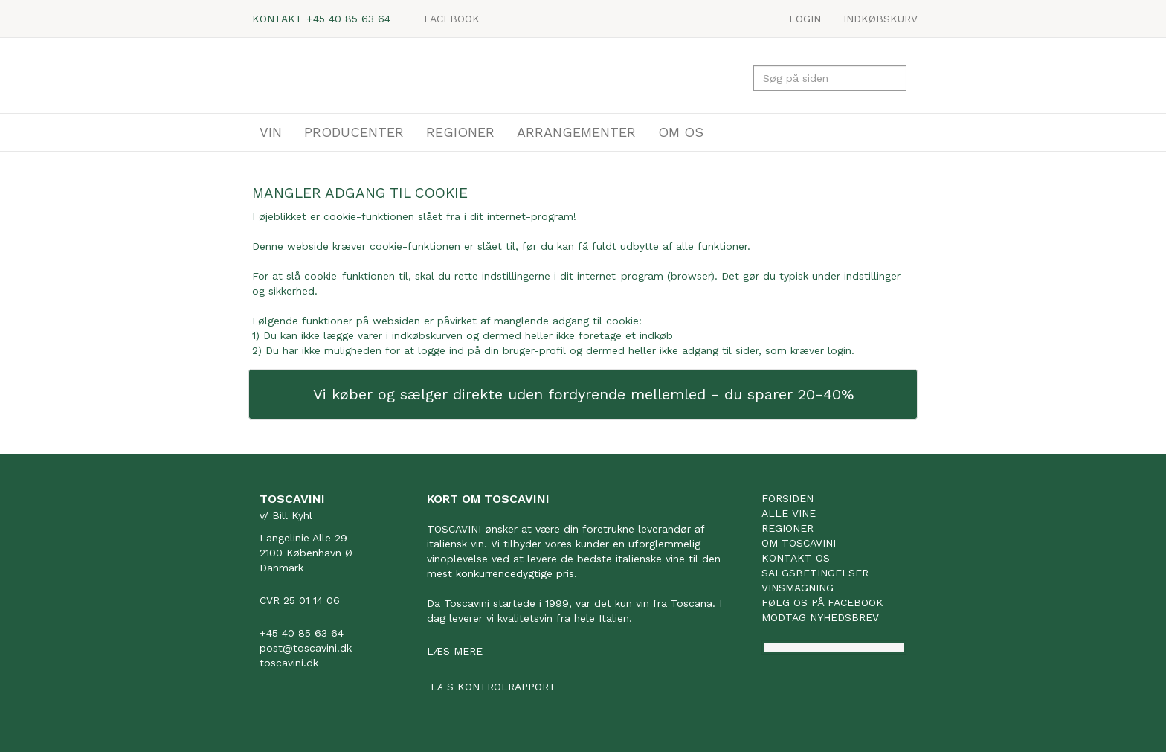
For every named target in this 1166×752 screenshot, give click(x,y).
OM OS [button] (680, 132)
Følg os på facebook (822, 602)
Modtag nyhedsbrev (820, 617)
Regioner (787, 528)
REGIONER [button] (460, 132)
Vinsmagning (797, 588)
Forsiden (787, 498)
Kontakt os (795, 558)
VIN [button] (271, 132)
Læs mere (455, 651)
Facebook (452, 19)
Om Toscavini (798, 543)
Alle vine (788, 513)
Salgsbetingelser (815, 573)
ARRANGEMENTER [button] (576, 132)
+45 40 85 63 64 (348, 19)
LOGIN (805, 19)
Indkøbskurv (880, 19)
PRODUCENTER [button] (354, 132)
